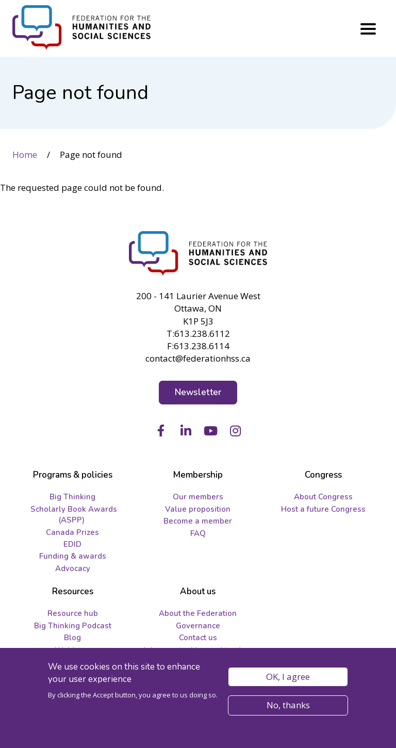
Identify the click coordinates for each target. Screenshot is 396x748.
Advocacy (72, 568)
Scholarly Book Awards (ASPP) (73, 514)
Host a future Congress (323, 509)
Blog (72, 637)
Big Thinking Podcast (72, 626)
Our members (198, 497)
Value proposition (197, 509)
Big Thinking (72, 497)
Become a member (197, 521)
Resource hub (72, 613)
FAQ (198, 533)
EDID (72, 544)
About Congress (323, 497)
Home (24, 154)
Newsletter (198, 392)
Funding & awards (72, 556)
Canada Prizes (72, 532)
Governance (198, 626)
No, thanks (288, 707)
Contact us (198, 637)
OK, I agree (288, 678)
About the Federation (198, 613)
